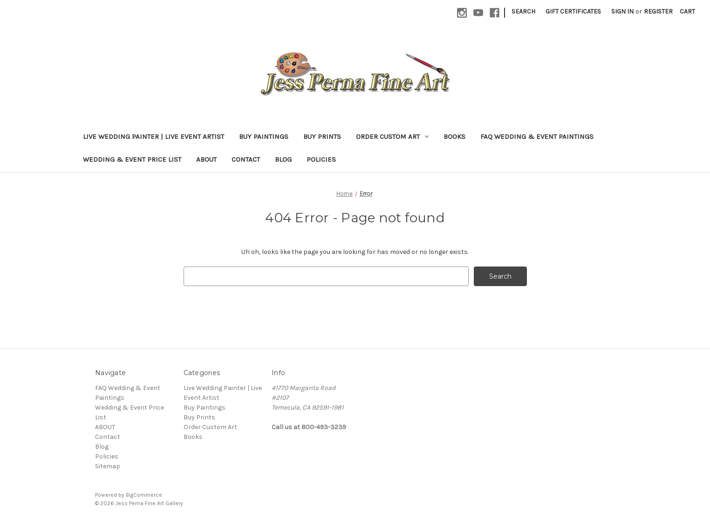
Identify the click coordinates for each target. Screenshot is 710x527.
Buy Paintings (263, 136)
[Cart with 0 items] (687, 11)
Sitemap (107, 466)
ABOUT (206, 159)
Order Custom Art (392, 136)
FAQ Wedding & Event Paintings (537, 136)
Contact (246, 159)
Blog (283, 159)
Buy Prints (322, 136)
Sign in (622, 11)
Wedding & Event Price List (132, 159)
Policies (321, 159)
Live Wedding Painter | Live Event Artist (153, 136)
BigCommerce (144, 495)
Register (658, 11)
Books (454, 136)
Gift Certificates (573, 11)
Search (523, 11)
